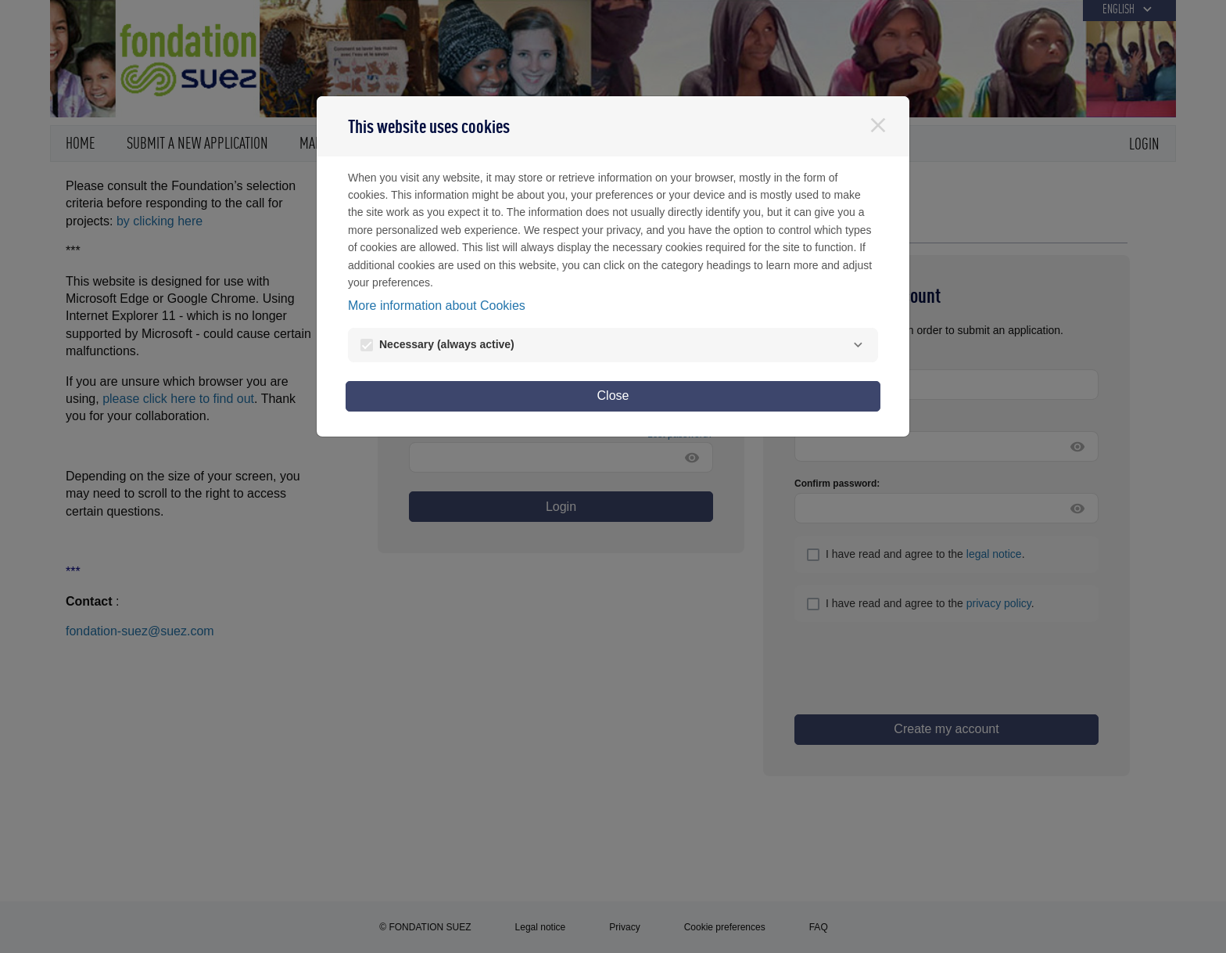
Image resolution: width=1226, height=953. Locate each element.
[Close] (878, 125)
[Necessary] (857, 345)
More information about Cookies (436, 305)
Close (613, 395)
